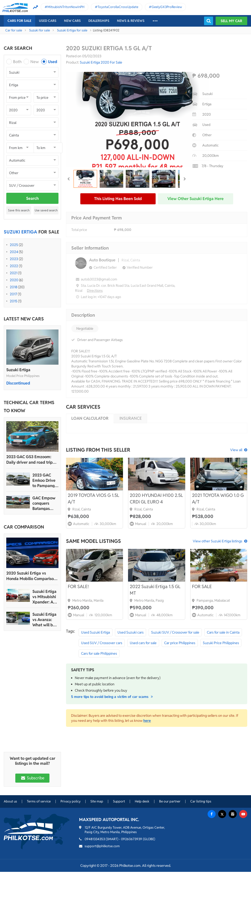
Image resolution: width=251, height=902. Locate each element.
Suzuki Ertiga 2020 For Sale (101, 62)
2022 (14, 266)
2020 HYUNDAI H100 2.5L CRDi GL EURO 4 (156, 498)
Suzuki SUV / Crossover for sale (175, 632)
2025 (14, 245)
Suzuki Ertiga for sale (72, 30)
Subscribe (32, 778)
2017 (13, 294)
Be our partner (169, 801)
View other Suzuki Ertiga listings (217, 541)
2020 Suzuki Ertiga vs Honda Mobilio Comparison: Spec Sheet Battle (31, 576)
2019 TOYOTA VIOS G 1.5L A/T (93, 498)
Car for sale (13, 30)
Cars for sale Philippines (99, 653)
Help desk (142, 801)
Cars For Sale (19, 21)
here (147, 720)
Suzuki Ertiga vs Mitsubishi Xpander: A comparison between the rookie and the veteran (44, 597)
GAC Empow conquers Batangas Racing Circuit (44, 503)
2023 (14, 259)
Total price (79, 229)
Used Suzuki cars (130, 632)
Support (119, 801)
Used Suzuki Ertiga (95, 632)
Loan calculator (89, 418)
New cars (72, 21)
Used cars (47, 21)
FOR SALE (202, 586)
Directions (95, 290)
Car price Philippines (179, 643)
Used (52, 61)
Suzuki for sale (39, 30)
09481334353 (95, 839)
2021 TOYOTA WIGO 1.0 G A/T (218, 498)
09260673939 (131, 839)
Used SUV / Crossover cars (101, 643)
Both (17, 61)
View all (236, 450)
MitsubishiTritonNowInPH (65, 7)
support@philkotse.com (102, 846)
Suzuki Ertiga (18, 369)
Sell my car (231, 21)
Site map (96, 801)
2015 (13, 301)
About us (10, 801)
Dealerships (98, 21)
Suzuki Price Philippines (221, 643)
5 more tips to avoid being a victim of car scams (112, 696)
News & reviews (131, 21)
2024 (14, 252)
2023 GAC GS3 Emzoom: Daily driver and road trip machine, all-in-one (29, 459)
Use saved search (46, 210)
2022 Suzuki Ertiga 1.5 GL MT (155, 590)
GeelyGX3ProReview (167, 7)
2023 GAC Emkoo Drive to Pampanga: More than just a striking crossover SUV (45, 480)
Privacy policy (70, 801)
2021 (13, 273)
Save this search (19, 210)
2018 (13, 287)
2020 (14, 280)
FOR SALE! (78, 586)
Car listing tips (200, 801)
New (34, 61)
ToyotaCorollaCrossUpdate (118, 7)
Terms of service (39, 801)
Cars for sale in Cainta (223, 632)
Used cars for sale (143, 643)
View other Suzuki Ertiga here (195, 198)
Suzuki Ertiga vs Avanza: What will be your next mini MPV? (44, 620)
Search (32, 198)
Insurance (130, 418)
